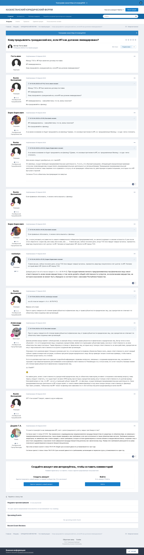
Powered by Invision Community (72, 544)
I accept (132, 551)
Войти (103, 484)
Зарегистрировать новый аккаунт (41, 484)
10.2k (16, 98)
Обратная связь (68, 539)
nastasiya (16, 254)
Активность (20, 16)
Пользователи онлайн (54, 21)
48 (16, 443)
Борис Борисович (16, 113)
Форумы (9, 21)
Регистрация (132, 9)
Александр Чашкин (16, 324)
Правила (26, 21)
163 (16, 271)
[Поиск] (113, 16)
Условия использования (25, 552)
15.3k (16, 343)
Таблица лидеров (34, 16)
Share (115, 47)
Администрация (38, 21)
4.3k (16, 130)
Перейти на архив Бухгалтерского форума (57, 16)
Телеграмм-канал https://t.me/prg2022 (70, 3)
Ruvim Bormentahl (16, 79)
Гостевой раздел (32, 48)
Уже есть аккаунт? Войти (114, 10)
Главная (10, 17)
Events (18, 21)
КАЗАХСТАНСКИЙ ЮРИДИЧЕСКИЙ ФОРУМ (29, 9)
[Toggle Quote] (29, 83)
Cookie (78, 539)
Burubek (48, 118)
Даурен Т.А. (16, 426)
